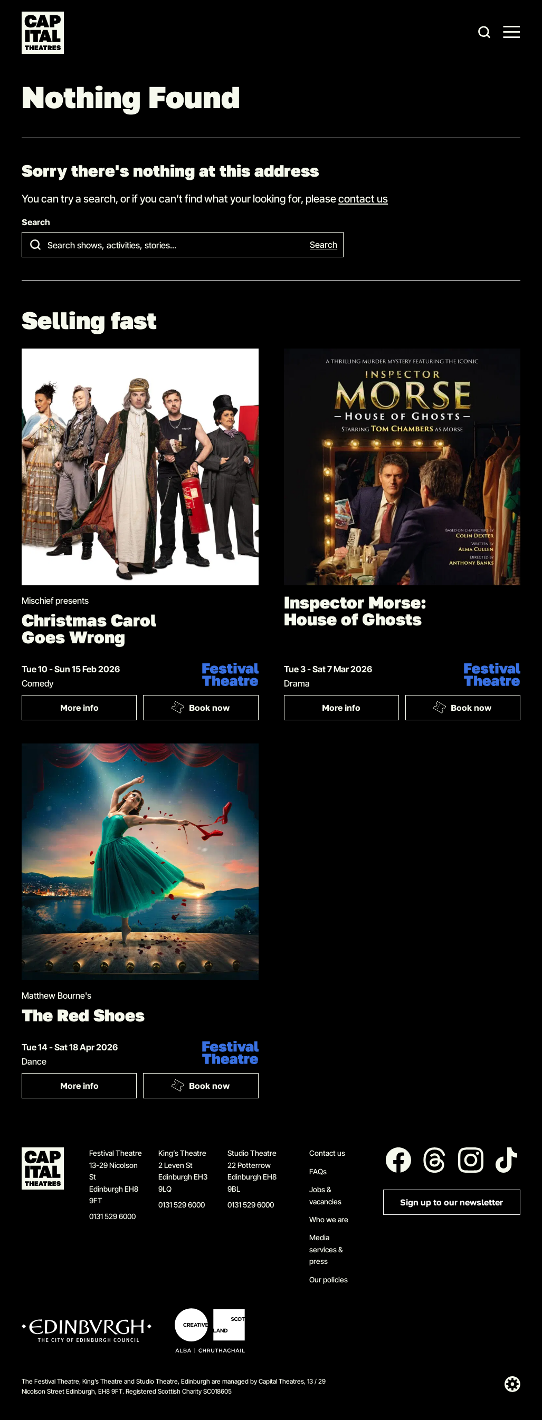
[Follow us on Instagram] (470, 1160)
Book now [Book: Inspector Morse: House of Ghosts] (462, 707)
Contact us (327, 1153)
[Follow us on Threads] (434, 1160)
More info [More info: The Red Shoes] (79, 1086)
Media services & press (326, 1249)
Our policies (328, 1279)
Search (36, 222)
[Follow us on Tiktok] (506, 1160)
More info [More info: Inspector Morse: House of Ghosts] (341, 708)
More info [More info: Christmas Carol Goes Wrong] (79, 708)
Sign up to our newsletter (451, 1202)
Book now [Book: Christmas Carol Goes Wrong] (200, 707)
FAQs (318, 1171)
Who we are (328, 1219)
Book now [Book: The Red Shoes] (200, 1085)
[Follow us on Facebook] (398, 1160)
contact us (363, 198)
